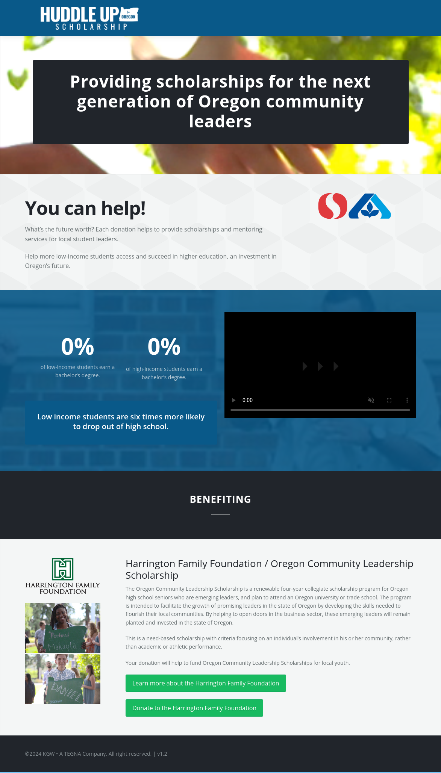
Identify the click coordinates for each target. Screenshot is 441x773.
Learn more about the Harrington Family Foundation (205, 683)
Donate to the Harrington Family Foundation (194, 708)
